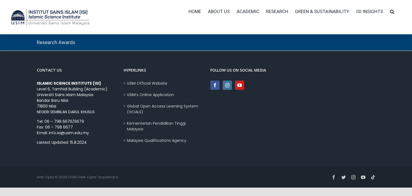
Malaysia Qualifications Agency (156, 140)
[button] (399, 11)
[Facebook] (215, 85)
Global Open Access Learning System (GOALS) (162, 109)
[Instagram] (227, 85)
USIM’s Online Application (150, 94)
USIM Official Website (147, 83)
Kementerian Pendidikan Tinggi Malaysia (156, 126)
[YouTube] (239, 85)
